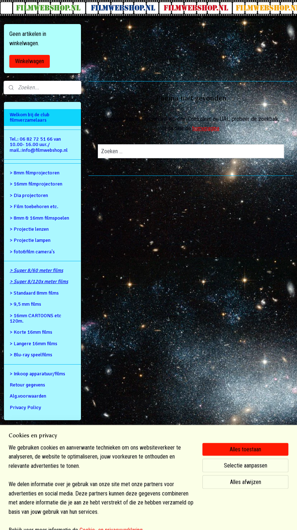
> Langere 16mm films (33, 344)
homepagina (205, 128)
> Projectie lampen (30, 240)
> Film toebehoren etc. (34, 206)
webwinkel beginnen (161, 517)
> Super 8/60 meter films (36, 270)
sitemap (126, 517)
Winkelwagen (29, 61)
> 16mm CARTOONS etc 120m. (35, 318)
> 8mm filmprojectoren (34, 173)
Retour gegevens (27, 385)
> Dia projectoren (29, 195)
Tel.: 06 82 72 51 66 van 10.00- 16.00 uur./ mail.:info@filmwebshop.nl (39, 144)
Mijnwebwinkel (212, 517)
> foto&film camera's (32, 252)
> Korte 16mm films (31, 332)
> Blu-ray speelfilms (31, 355)
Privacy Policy (25, 407)
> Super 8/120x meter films (39, 281)
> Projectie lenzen (29, 229)
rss (139, 517)
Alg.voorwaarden (28, 396)
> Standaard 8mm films (34, 293)
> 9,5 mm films (25, 304)
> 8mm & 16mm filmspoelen (39, 218)
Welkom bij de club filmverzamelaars (29, 117)
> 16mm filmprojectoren (36, 184)
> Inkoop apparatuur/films (37, 374)
